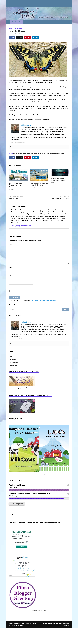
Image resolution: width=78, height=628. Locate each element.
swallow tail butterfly (49, 153)
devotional (29, 153)
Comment (12, 244)
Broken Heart (17, 153)
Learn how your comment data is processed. (43, 300)
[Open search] (67, 22)
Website (11, 283)
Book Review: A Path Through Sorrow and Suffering (16, 185)
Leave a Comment (30, 34)
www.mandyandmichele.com (18, 142)
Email (11, 275)
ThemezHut (66, 625)
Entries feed (13, 359)
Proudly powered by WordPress (50, 623)
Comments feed (14, 362)
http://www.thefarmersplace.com (42, 474)
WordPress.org (14, 365)
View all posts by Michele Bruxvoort (21, 226)
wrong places (59, 153)
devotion (23, 153)
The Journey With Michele (15, 28)
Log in (11, 356)
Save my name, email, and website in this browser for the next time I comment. (32, 293)
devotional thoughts (38, 153)
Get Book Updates (16, 504)
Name (11, 267)
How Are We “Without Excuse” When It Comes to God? (59, 180)
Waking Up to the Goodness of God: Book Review (39, 184)
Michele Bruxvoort (21, 34)
